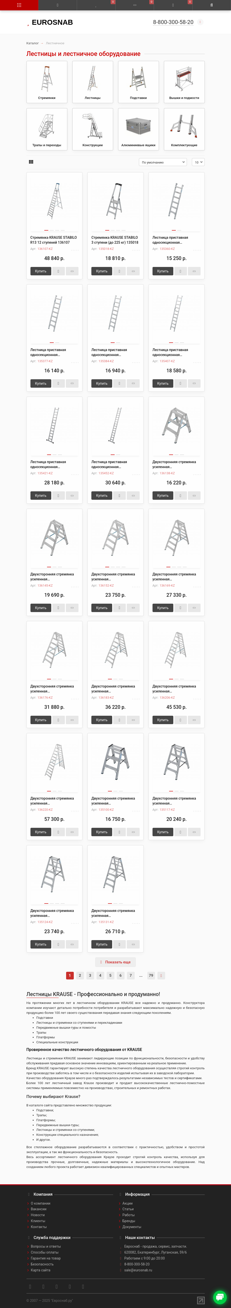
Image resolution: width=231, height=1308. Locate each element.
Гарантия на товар (46, 1258)
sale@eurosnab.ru (138, 1270)
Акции (128, 1203)
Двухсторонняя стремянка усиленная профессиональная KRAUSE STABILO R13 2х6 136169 (175, 577)
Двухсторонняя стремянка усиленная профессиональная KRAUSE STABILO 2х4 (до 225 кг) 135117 (175, 801)
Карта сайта (41, 1270)
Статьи (128, 1209)
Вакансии (39, 1209)
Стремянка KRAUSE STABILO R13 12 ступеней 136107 (53, 240)
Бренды (129, 1221)
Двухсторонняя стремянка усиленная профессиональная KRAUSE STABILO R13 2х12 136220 (53, 801)
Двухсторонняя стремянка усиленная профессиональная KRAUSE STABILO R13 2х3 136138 (175, 464)
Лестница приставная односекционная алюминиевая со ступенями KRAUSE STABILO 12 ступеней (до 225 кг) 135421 (54, 464)
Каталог (32, 43)
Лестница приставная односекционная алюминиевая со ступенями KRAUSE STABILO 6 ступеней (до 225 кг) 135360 (176, 240)
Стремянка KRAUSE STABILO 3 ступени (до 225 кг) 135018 (114, 240)
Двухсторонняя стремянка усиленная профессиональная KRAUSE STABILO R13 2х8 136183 (114, 689)
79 (151, 975)
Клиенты (38, 1221)
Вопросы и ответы (46, 1246)
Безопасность (42, 1264)
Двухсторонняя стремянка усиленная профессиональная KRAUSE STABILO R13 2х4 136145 (53, 577)
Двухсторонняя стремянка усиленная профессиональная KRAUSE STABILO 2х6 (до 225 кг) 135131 (114, 913)
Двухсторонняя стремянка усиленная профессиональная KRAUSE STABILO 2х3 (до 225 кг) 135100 (114, 801)
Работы (129, 1215)
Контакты (39, 1227)
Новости (38, 1215)
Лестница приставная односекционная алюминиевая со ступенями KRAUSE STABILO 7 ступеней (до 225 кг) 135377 (53, 352)
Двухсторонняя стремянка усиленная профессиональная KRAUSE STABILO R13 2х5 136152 (114, 577)
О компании (41, 1203)
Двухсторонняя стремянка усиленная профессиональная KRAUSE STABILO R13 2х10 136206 (175, 689)
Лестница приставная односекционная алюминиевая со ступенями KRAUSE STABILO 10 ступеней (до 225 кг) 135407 (177, 352)
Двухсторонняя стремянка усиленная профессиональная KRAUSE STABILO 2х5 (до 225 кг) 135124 (53, 913)
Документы (132, 1227)
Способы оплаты (45, 1252)
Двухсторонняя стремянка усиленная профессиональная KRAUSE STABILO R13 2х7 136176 (53, 689)
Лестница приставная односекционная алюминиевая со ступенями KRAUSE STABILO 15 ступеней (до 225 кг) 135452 (115, 464)
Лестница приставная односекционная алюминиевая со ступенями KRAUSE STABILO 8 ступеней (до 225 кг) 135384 (114, 352)
